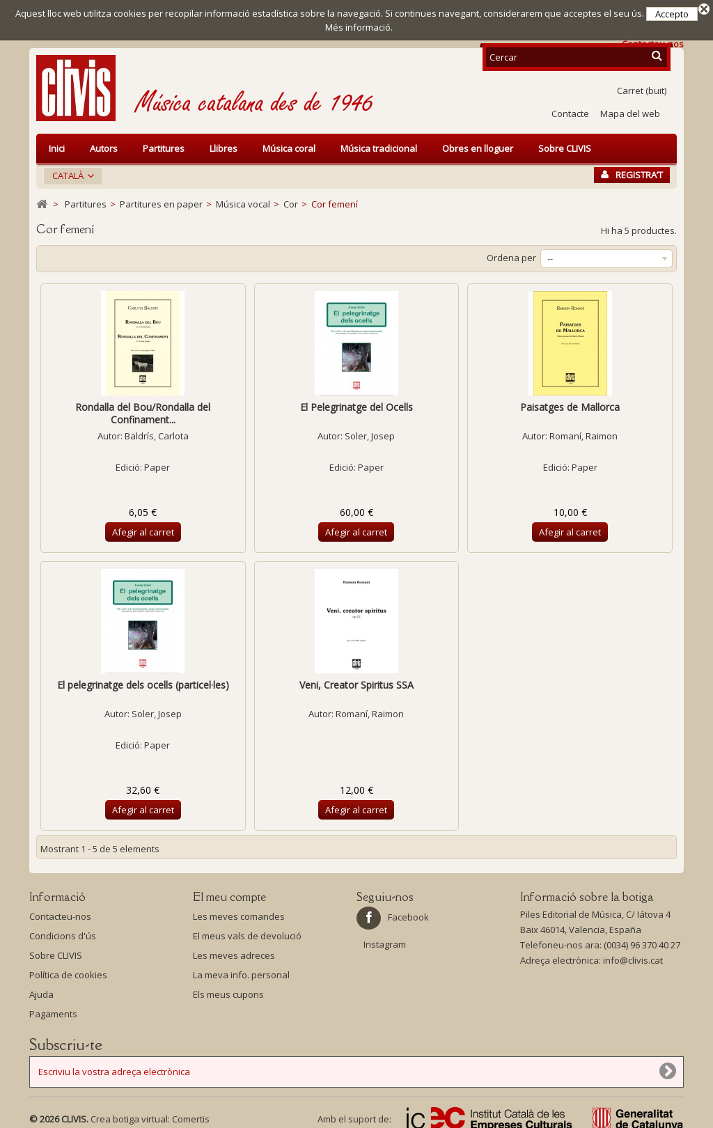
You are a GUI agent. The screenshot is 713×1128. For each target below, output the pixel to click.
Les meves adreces (234, 951)
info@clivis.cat (633, 956)
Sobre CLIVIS (564, 144)
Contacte (570, 109)
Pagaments (53, 1009)
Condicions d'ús (62, 931)
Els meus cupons (228, 990)
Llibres (223, 144)
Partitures (164, 144)
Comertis (191, 1115)
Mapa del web (630, 109)
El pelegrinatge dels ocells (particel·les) (143, 680)
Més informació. (359, 27)
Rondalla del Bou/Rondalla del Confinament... (142, 409)
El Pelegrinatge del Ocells (356, 402)
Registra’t (632, 170)
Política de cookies (68, 970)
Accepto (672, 14)
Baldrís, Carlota (157, 431)
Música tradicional (378, 144)
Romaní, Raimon (583, 431)
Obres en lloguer (477, 144)
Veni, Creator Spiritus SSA (356, 680)
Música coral (289, 144)
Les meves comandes (239, 912)
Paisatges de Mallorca (570, 402)
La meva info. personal (241, 970)
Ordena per (511, 253)
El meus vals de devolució (247, 931)
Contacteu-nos (60, 912)
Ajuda (41, 990)
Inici (57, 144)
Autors (104, 144)
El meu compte (229, 892)
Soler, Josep (370, 431)
